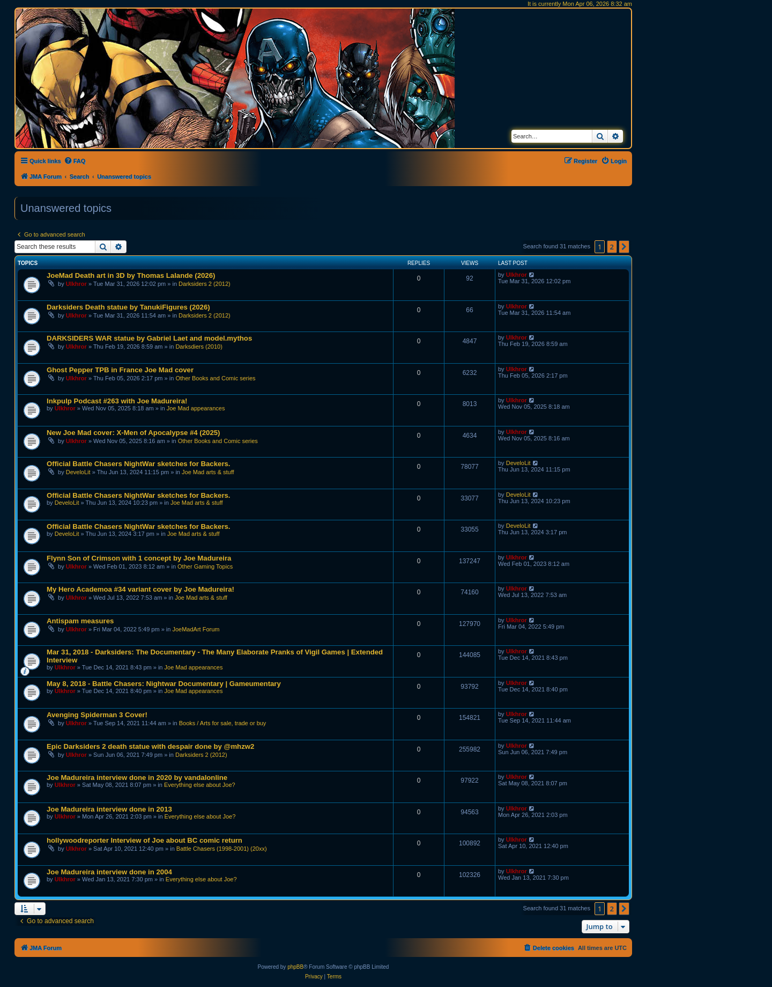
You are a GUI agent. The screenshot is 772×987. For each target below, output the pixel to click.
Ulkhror (76, 284)
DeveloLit (78, 472)
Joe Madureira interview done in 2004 (109, 872)
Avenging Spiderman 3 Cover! (97, 715)
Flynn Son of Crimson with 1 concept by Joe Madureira (139, 558)
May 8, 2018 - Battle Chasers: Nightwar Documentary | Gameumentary (164, 684)
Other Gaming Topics (205, 566)
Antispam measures (80, 621)
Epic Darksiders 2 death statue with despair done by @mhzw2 (150, 746)
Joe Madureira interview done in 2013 (109, 809)
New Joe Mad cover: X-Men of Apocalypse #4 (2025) (133, 433)
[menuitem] (75, 160)
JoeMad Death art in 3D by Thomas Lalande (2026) (131, 275)
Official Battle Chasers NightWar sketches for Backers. (139, 464)
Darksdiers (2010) (198, 346)
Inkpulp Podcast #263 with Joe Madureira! (117, 401)
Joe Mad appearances (196, 408)
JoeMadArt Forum (195, 629)
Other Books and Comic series (215, 378)
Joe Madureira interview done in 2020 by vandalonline (137, 778)
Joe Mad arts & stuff (208, 472)
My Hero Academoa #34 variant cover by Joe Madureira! (140, 589)
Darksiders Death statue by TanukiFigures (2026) (128, 307)
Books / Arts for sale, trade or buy (222, 723)
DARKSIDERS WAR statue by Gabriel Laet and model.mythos (149, 338)
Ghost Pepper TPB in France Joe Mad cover (120, 370)
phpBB (295, 967)
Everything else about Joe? (199, 785)
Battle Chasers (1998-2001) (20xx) (221, 848)
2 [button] (612, 247)
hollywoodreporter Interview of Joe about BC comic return (144, 840)
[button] (624, 246)
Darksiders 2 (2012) (205, 284)
